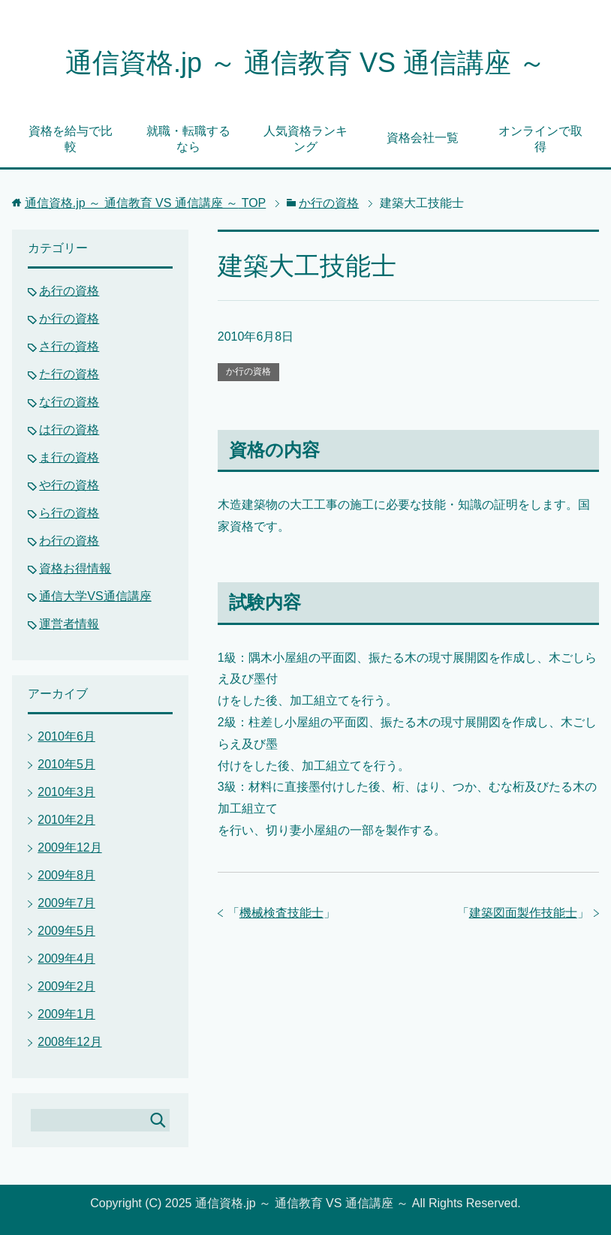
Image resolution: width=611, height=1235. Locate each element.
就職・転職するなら (188, 139)
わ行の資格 (69, 540)
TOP (145, 203)
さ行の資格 (69, 346)
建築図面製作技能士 (523, 912)
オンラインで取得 (540, 139)
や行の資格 (69, 485)
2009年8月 (66, 875)
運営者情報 (69, 624)
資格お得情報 (75, 568)
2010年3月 (66, 792)
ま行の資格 (69, 457)
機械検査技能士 (281, 912)
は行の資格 (69, 429)
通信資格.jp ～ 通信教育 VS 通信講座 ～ (305, 62)
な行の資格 (69, 401)
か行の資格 (248, 371)
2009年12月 (69, 847)
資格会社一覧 (423, 137)
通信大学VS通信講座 (95, 596)
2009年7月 (66, 903)
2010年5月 (66, 764)
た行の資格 (69, 374)
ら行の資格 (69, 512)
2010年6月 (66, 736)
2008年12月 (69, 1041)
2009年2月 (66, 986)
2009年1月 (66, 1014)
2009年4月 (66, 958)
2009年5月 (66, 930)
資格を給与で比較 (71, 139)
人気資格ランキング (305, 139)
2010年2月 (66, 819)
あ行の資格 (69, 290)
